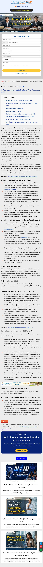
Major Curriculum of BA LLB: (14, 108)
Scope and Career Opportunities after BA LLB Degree (22, 176)
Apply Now (21, 450)
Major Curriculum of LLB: (13, 111)
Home (2, 81)
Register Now (21, 70)
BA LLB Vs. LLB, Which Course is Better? (18, 119)
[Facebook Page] (17, 87)
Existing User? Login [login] (21, 73)
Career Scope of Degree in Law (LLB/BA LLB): (19, 116)
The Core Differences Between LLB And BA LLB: (20, 114)
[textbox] (21, 48)
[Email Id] (21, 45)
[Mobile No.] (21, 42)
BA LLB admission (9, 229)
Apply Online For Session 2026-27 (21, 10)
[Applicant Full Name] (21, 39)
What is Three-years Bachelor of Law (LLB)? (19, 100)
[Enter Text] (21, 63)
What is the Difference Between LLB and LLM (20, 327)
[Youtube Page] (23, 87)
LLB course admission (10, 189)
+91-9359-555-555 (22, 6)
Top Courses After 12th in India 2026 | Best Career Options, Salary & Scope (21, 520)
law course (24, 237)
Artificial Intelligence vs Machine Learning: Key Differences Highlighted (21, 486)
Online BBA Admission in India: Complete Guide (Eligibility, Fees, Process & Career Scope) (21, 554)
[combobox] (5, 42)
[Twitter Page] (20, 87)
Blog (8, 81)
